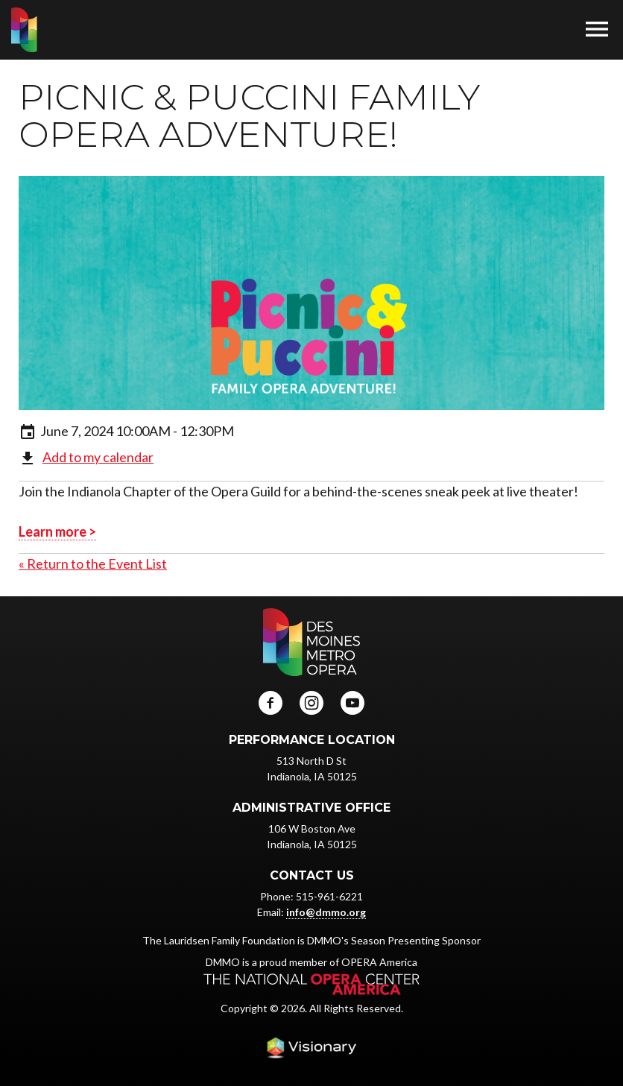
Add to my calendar (98, 457)
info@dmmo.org (326, 912)
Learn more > (57, 531)
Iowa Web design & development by (311, 1048)
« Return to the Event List (93, 563)
